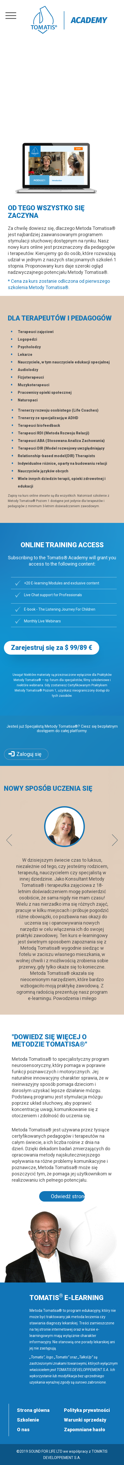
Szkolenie (28, 1420)
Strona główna (33, 1410)
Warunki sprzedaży (85, 1420)
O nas (23, 1429)
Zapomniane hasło (84, 1429)
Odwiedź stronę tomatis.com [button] (68, 1196)
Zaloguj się (29, 754)
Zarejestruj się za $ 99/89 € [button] (51, 647)
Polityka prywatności (87, 1410)
